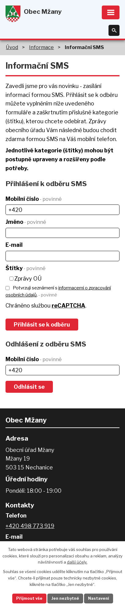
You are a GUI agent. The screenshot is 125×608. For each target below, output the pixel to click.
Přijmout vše (29, 598)
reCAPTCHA (68, 305)
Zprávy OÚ (28, 278)
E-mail (14, 245)
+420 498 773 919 (30, 526)
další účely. (77, 562)
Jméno (26, 222)
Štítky (26, 268)
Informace (41, 47)
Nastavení (98, 598)
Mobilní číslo (34, 199)
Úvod (12, 47)
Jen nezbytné (65, 598)
